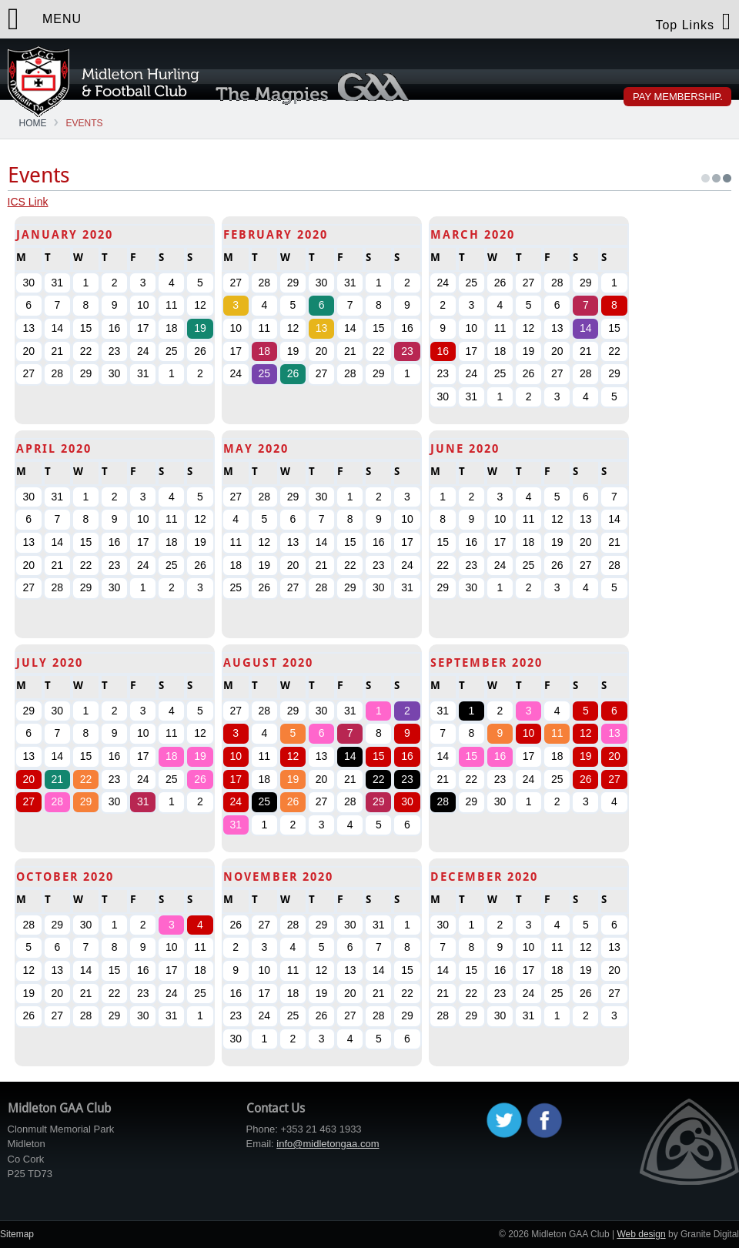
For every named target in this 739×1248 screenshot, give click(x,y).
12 (293, 756)
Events (84, 123)
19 (200, 328)
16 (442, 351)
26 (293, 373)
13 (322, 328)
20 (28, 779)
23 (407, 351)
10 (235, 756)
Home (33, 123)
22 (86, 779)
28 (58, 801)
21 (58, 779)
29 (86, 801)
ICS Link (28, 202)
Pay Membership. (678, 96)
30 (407, 801)
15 (379, 756)
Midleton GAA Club (103, 81)
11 (557, 733)
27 (28, 801)
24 (235, 801)
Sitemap (17, 1234)
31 (143, 801)
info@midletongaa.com (327, 1143)
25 (265, 373)
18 (265, 351)
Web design (641, 1234)
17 (235, 779)
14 (586, 328)
